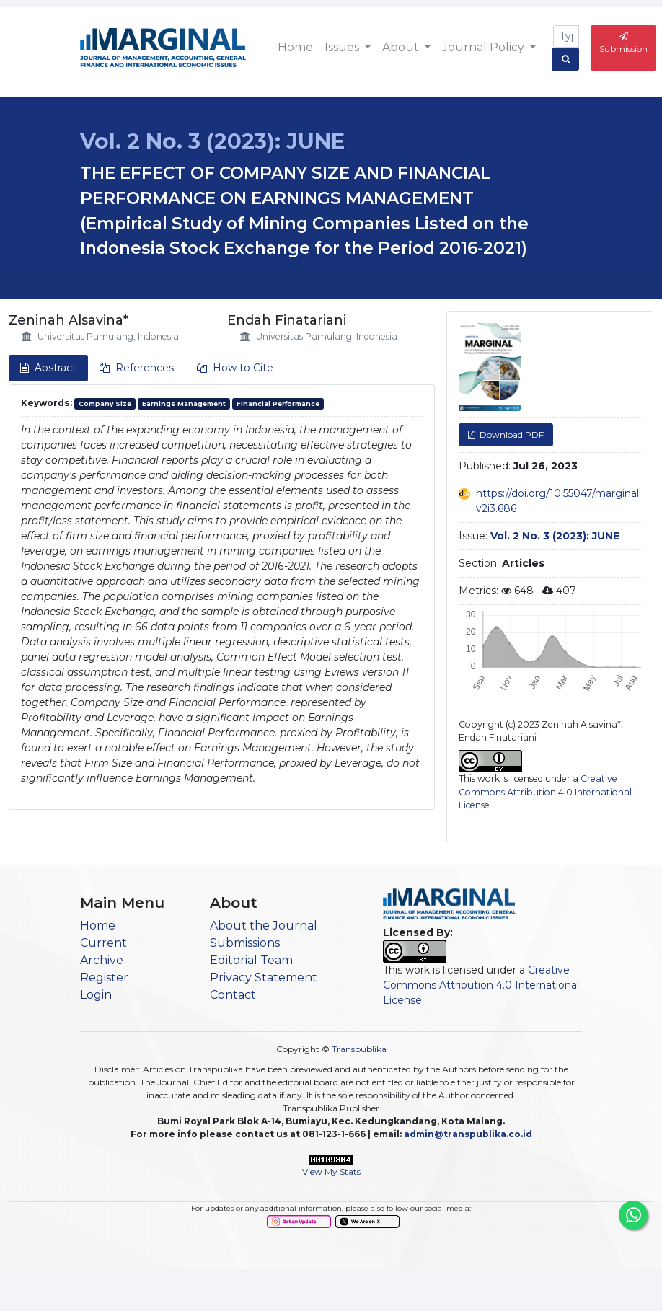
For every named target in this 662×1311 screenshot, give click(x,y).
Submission (623, 43)
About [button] (402, 47)
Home (295, 47)
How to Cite (235, 367)
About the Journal (263, 925)
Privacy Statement (263, 977)
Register (104, 977)
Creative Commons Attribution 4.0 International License (545, 792)
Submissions (245, 943)
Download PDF (510, 434)
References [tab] (137, 367)
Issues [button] (343, 47)
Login (96, 995)
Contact (233, 995)
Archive (101, 960)
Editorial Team (251, 960)
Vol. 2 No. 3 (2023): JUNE (212, 141)
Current (103, 943)
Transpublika (359, 1048)
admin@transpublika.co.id (468, 1134)
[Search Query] (566, 36)
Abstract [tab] (48, 367)
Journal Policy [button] (484, 47)
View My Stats (331, 1171)
